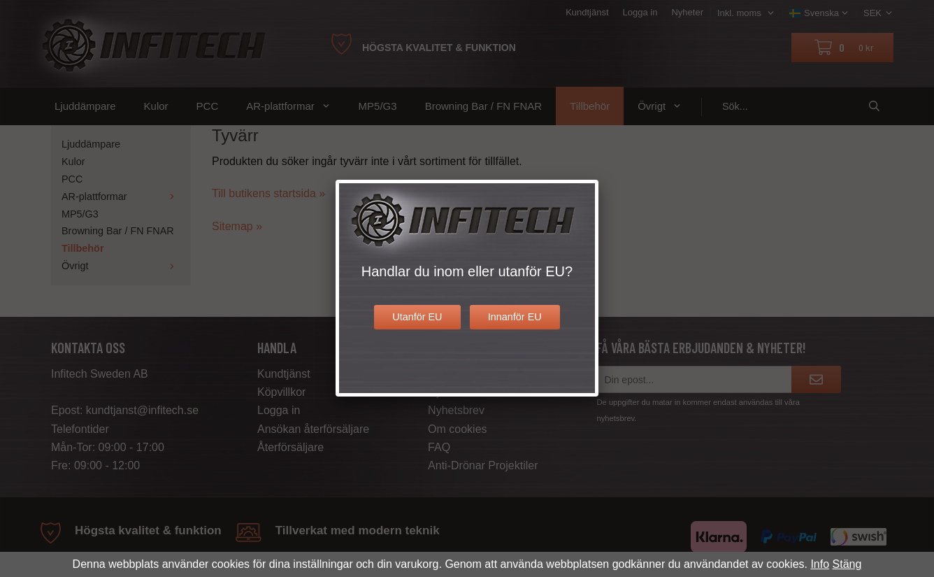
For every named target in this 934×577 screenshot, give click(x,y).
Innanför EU (515, 316)
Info (819, 564)
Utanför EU (417, 316)
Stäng (847, 564)
